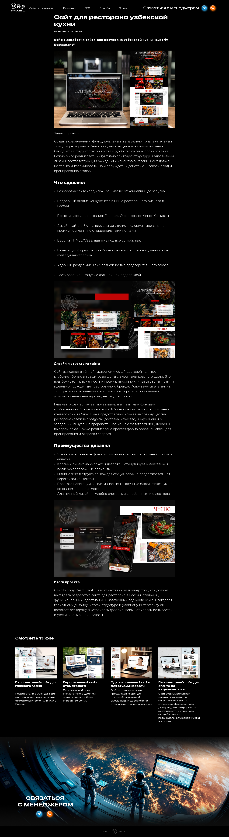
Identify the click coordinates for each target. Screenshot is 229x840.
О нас (123, 8)
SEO (87, 8)
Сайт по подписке (41, 8)
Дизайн (104, 8)
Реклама (69, 8)
